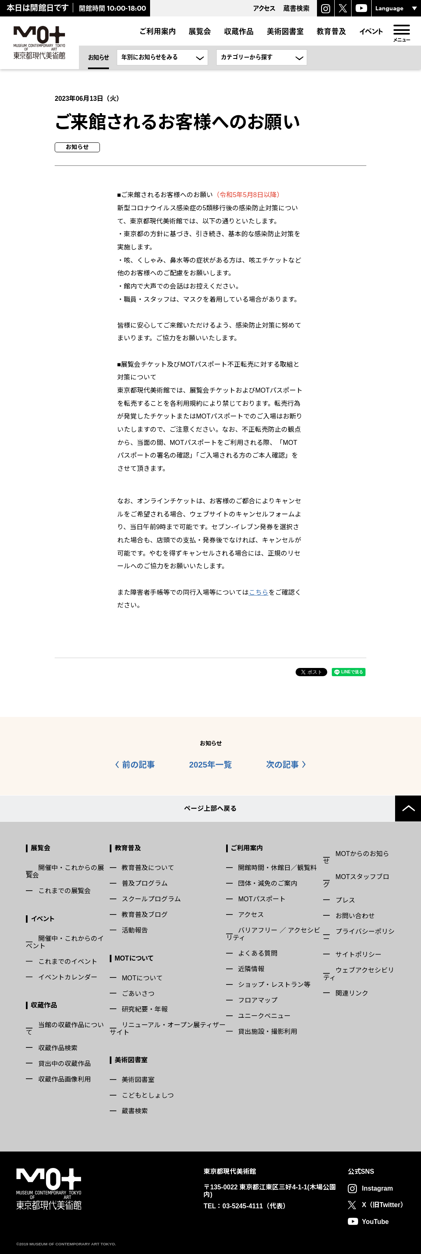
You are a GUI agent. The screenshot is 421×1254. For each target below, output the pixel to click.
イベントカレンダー (67, 976)
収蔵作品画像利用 (64, 1078)
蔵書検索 (135, 1110)
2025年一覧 (210, 764)
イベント (371, 31)
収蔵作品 (239, 31)
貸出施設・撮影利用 (267, 1031)
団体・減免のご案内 (267, 882)
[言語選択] (396, 8)
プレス (345, 899)
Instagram (377, 1187)
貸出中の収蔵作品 (64, 1062)
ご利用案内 (157, 31)
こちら (258, 592)
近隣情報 (251, 968)
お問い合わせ (355, 915)
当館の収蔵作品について (65, 1028)
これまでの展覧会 (64, 890)
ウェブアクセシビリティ (358, 973)
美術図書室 (285, 31)
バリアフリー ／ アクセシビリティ (273, 933)
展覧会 (200, 31)
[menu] (401, 30)
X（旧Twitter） (384, 1204)
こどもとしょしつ (148, 1094)
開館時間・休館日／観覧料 (277, 867)
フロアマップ (258, 999)
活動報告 (135, 929)
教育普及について (148, 867)
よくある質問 (258, 952)
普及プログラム (145, 882)
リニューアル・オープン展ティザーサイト (168, 1028)
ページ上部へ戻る (210, 808)
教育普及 (331, 31)
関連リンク (351, 992)
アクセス (251, 914)
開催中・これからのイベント (65, 942)
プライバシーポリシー (359, 934)
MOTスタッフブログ (356, 880)
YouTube (375, 1220)
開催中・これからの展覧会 (65, 871)
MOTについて (134, 957)
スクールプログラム (151, 898)
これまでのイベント (67, 961)
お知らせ (98, 57)
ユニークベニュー (264, 1015)
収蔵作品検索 (58, 1047)
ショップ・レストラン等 (274, 984)
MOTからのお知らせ (356, 857)
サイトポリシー (358, 953)
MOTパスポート (261, 898)
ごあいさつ (138, 992)
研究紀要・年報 (145, 1008)
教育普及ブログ (145, 914)
